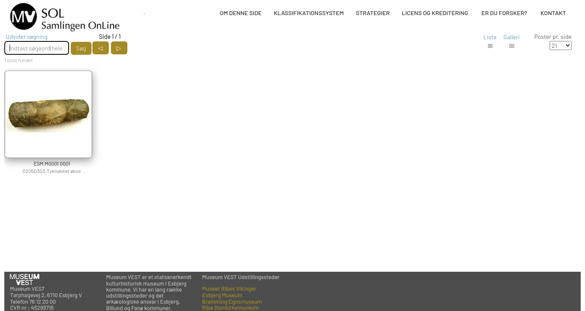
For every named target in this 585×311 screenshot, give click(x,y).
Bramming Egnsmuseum (232, 301)
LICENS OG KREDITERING (435, 12)
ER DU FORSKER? (504, 12)
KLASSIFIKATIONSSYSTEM (309, 12)
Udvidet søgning (26, 36)
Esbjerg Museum (222, 295)
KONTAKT (553, 12)
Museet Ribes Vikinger (229, 288)
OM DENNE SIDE (241, 12)
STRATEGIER (372, 12)
